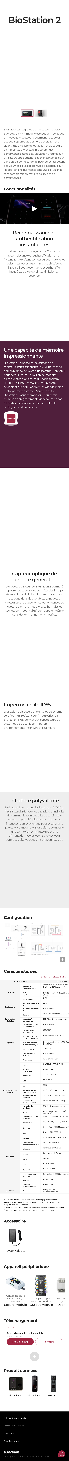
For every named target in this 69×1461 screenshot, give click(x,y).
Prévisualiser (20, 1341)
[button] (27, 113)
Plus (34, 1356)
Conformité (9, 1433)
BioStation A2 (16, 1395)
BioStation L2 (34, 1395)
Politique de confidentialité (15, 1418)
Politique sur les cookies (14, 1426)
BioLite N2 (53, 1395)
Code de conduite (11, 1441)
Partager (48, 1341)
